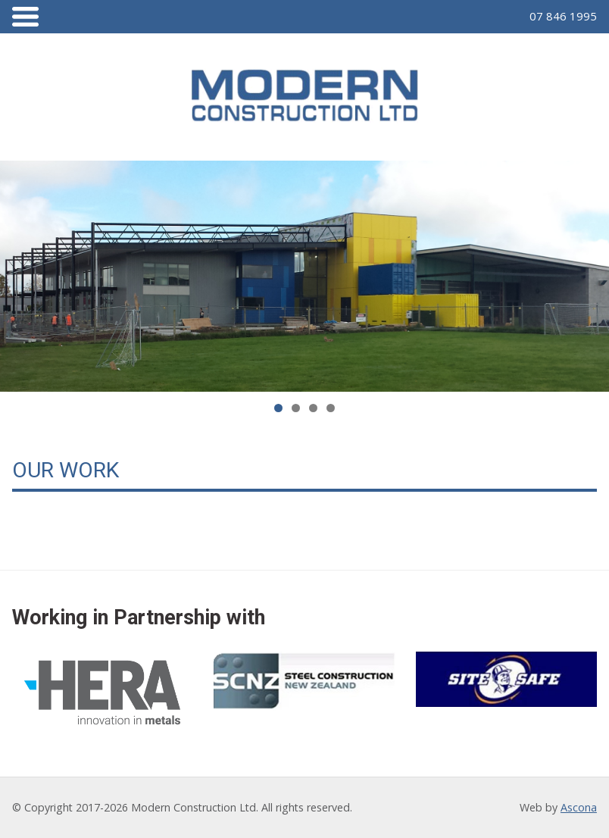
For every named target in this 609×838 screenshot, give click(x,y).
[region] (304, 276)
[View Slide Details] (304, 276)
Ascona (579, 807)
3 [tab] (313, 408)
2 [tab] (296, 408)
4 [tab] (330, 408)
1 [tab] (278, 408)
